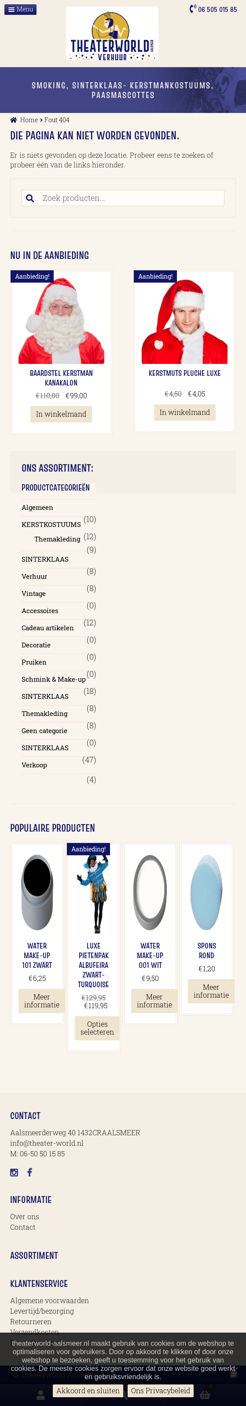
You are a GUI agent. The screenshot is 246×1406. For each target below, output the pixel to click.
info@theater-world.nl (47, 1143)
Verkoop (34, 764)
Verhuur (34, 576)
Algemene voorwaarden (49, 1300)
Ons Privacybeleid (160, 1390)
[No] (235, 1369)
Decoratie (36, 644)
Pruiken (34, 662)
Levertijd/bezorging (42, 1310)
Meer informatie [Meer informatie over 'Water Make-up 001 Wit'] (154, 1000)
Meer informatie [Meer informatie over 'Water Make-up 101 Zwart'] (41, 1000)
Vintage (34, 593)
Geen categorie (44, 730)
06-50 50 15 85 (42, 1153)
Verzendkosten (34, 1332)
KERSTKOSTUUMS (51, 524)
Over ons (24, 1216)
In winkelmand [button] (61, 413)
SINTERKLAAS (45, 559)
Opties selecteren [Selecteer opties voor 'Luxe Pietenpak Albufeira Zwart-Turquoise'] (97, 1027)
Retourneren (30, 1321)
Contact (23, 1227)
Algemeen (37, 507)
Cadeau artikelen (48, 627)
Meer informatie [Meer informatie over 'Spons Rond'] (211, 990)
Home (29, 120)
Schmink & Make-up (54, 679)
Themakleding (57, 538)
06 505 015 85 (216, 9)
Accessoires (40, 610)
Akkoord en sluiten (88, 1390)
